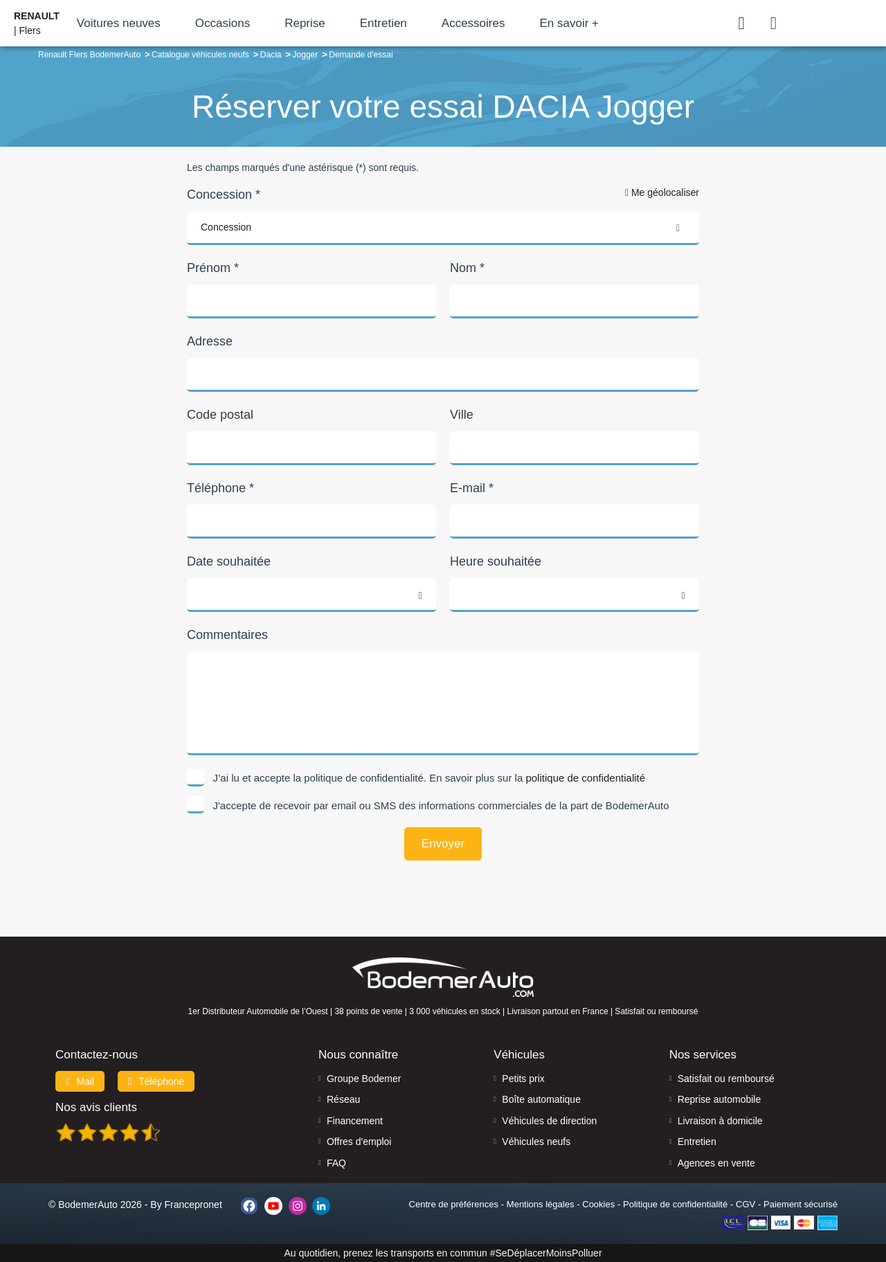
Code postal (220, 415)
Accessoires (473, 23)
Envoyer (443, 843)
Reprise (304, 23)
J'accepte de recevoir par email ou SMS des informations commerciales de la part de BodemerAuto (441, 805)
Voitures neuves (119, 23)
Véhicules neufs (536, 1141)
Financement (355, 1120)
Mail (80, 1081)
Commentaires (227, 635)
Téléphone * (220, 488)
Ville (461, 415)
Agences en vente (716, 1163)
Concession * (223, 194)
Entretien (383, 23)
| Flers (37, 23)
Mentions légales (541, 1204)
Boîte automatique (541, 1099)
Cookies (598, 1204)
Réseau (343, 1099)
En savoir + (569, 23)
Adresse (210, 341)
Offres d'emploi (359, 1141)
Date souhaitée (229, 561)
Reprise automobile (719, 1099)
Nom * (467, 268)
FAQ (336, 1163)
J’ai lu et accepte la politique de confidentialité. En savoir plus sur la (429, 778)
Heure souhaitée (495, 561)
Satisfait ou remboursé (726, 1078)
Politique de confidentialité (675, 1204)
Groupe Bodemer (364, 1078)
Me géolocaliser (662, 192)
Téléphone (156, 1081)
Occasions (222, 23)
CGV (745, 1204)
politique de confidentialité (585, 778)
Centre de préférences (453, 1204)
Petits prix (523, 1078)
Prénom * (213, 268)
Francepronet (193, 1204)
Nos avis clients (96, 1107)
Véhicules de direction (549, 1120)
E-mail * (472, 488)
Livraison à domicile (720, 1120)
